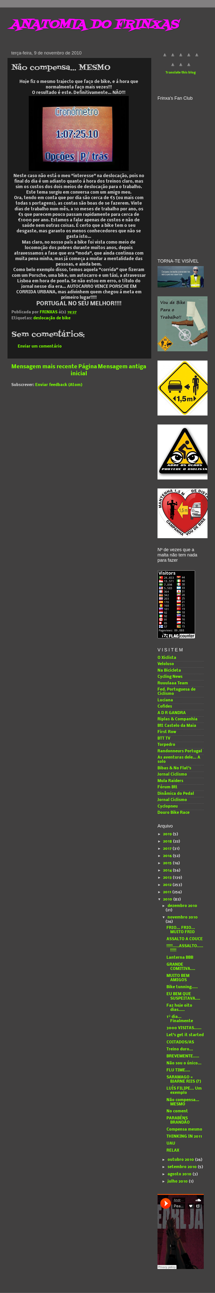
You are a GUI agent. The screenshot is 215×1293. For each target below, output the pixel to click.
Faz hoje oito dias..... (179, 1008)
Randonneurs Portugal (180, 751)
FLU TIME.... (178, 1070)
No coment (177, 1111)
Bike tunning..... (182, 987)
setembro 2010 (183, 1167)
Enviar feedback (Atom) (58, 385)
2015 (168, 863)
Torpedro (166, 745)
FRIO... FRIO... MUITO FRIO (180, 930)
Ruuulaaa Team (173, 683)
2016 (168, 856)
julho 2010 (178, 1182)
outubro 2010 (181, 1160)
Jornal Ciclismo (172, 775)
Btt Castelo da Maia (177, 726)
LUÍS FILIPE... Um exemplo (184, 1091)
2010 (168, 899)
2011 (167, 892)
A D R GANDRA (172, 713)
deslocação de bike (51, 318)
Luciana (165, 700)
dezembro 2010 (182, 906)
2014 (168, 870)
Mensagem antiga (122, 367)
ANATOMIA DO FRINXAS (94, 24)
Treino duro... (179, 1049)
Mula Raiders (170, 781)
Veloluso (166, 664)
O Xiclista (167, 658)
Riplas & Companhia (178, 719)
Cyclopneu (168, 807)
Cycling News (170, 677)
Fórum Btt (168, 787)
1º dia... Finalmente (179, 1019)
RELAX (172, 1151)
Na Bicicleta (169, 671)
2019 (168, 834)
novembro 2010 (183, 917)
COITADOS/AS (180, 1042)
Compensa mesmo (184, 1130)
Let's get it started (185, 1035)
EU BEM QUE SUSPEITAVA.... (183, 996)
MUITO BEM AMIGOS (178, 978)
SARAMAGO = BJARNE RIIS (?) (183, 1079)
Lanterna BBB (179, 958)
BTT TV (164, 739)
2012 (167, 885)
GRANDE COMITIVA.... (180, 967)
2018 (168, 842)
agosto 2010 (180, 1174)
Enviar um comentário (40, 347)
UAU (170, 1144)
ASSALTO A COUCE (184, 939)
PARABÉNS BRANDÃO (178, 1120)
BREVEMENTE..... (182, 1056)
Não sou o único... (184, 1063)
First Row (167, 732)
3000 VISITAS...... (184, 1028)
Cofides (165, 707)
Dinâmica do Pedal (176, 794)
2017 (167, 849)
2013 (168, 878)
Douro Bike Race (174, 813)
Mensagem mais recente (44, 367)
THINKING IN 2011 (184, 1137)
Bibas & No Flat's (174, 768)
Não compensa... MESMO (182, 1102)
